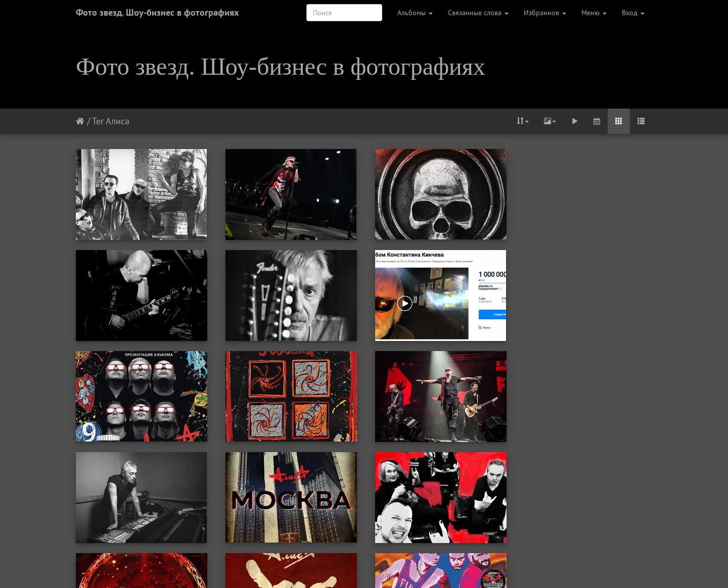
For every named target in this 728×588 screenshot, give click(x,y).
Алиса (117, 121)
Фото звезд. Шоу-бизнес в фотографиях (157, 12)
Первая (264, 566)
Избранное (545, 12)
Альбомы (415, 12)
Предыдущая (309, 566)
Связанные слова (478, 12)
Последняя (458, 566)
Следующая (410, 566)
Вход (633, 12)
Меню (594, 12)
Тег (98, 121)
